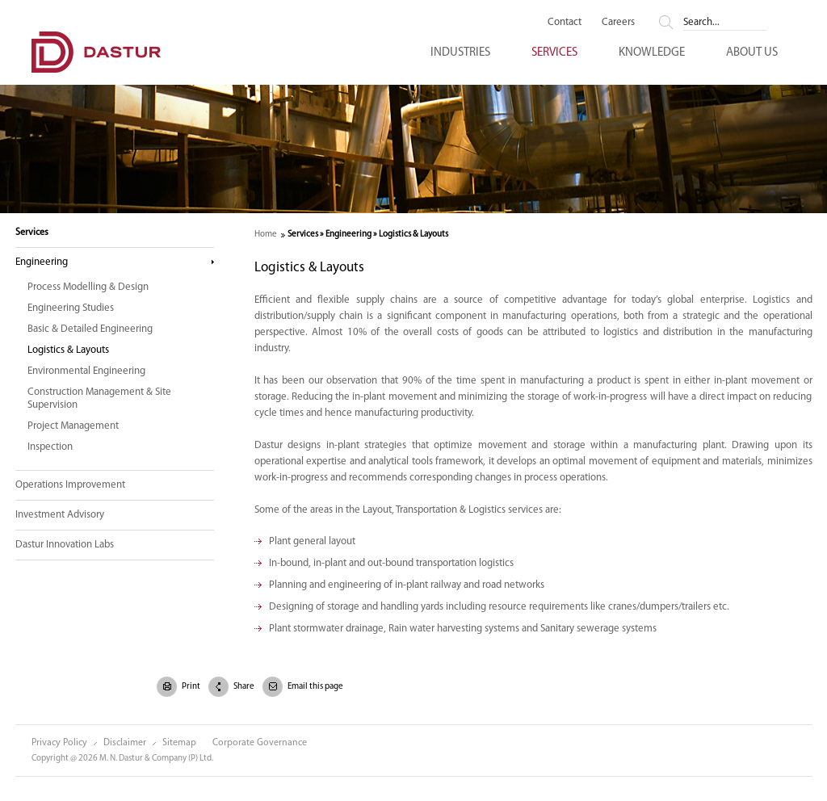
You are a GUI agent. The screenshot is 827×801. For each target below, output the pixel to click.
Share (243, 686)
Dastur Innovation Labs (64, 544)
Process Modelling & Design (88, 287)
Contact (564, 22)
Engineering (41, 262)
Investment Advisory (59, 515)
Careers (618, 22)
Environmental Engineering (86, 371)
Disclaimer (124, 743)
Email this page (315, 686)
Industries (460, 53)
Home (265, 234)
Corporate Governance (259, 743)
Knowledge (652, 53)
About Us (752, 53)
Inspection (50, 447)
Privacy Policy (59, 743)
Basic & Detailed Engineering (90, 329)
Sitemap (179, 743)
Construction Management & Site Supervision (99, 398)
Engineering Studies (70, 308)
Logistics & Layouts (68, 350)
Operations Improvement (70, 485)
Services (554, 53)
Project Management (73, 426)
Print (190, 686)
